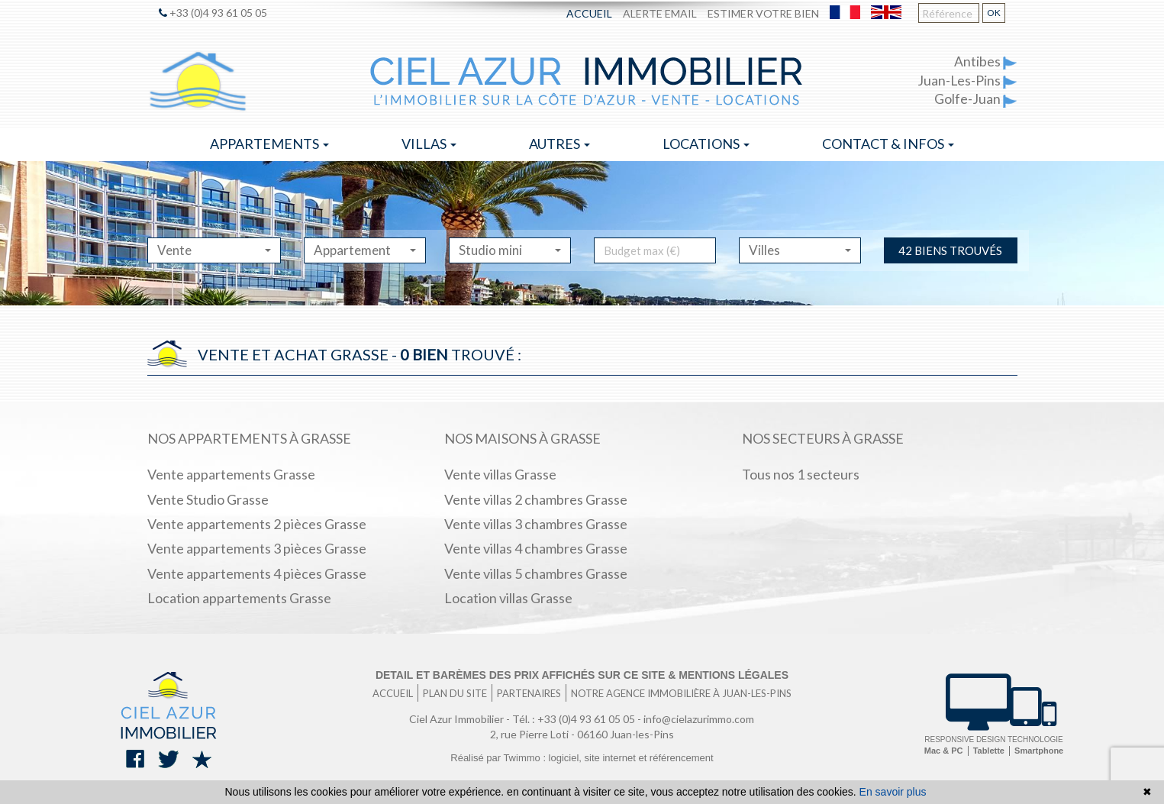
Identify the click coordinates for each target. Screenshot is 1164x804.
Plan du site (455, 693)
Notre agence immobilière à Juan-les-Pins (681, 693)
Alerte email (660, 13)
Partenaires (529, 693)
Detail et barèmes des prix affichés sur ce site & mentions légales (582, 675)
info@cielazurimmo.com (698, 718)
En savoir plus (893, 792)
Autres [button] (559, 143)
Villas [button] (428, 143)
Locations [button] (706, 143)
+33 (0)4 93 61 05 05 (213, 12)
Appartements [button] (269, 143)
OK (994, 12)
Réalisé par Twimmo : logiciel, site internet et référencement (581, 758)
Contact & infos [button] (888, 143)
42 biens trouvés (950, 250)
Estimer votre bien (763, 13)
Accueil (589, 13)
